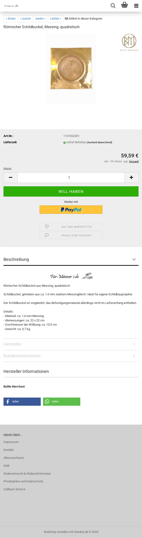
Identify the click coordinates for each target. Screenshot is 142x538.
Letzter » (55, 18)
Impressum (11, 442)
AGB (6, 465)
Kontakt (8, 450)
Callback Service (14, 489)
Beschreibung (16, 259)
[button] (10, 177)
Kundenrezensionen (22, 355)
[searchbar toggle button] (113, 6)
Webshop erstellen (56, 532)
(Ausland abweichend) (99, 142)
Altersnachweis (13, 458)
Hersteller (12, 344)
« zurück (25, 18)
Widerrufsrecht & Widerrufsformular (27, 473)
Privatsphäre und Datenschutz (23, 481)
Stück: (7, 168)
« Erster (11, 18)
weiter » (40, 18)
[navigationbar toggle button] (136, 6)
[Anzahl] (71, 177)
